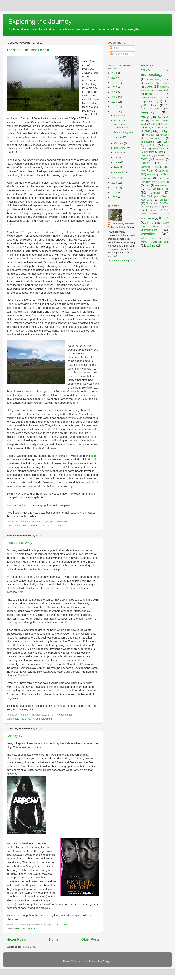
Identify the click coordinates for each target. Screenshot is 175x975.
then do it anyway (19, 543)
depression (148, 101)
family (145, 117)
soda (147, 206)
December (120, 115)
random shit (162, 185)
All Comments (119, 53)
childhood (147, 93)
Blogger (107, 961)
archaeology (151, 74)
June (117, 162)
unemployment (44, 718)
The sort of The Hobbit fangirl (28, 50)
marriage (146, 155)
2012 (114, 111)
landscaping (147, 141)
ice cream (150, 135)
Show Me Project (149, 196)
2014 (114, 101)
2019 (114, 77)
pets (147, 185)
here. (95, 376)
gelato (154, 124)
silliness (164, 199)
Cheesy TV (15, 736)
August (118, 152)
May (117, 167)
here (94, 455)
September (120, 148)
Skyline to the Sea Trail (157, 203)
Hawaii (165, 124)
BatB (17, 928)
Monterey (160, 159)
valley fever (148, 238)
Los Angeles (147, 152)
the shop (25, 718)
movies (34, 525)
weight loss (161, 241)
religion (148, 189)
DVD (25, 525)
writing (151, 245)
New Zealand (46, 525)
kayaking (164, 135)
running (155, 192)
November (120, 120)
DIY (166, 101)
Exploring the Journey (40, 21)
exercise (148, 113)
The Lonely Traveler (122, 223)
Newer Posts (16, 939)
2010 (114, 182)
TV (63, 525)
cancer (159, 90)
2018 (114, 82)
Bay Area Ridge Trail (157, 83)
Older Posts (90, 939)
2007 (114, 197)
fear (17, 718)
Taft (167, 206)
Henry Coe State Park (157, 127)
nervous (151, 174)
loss (161, 152)
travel (58, 525)
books (18, 525)
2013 (114, 106)
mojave (160, 155)
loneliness (158, 148)
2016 (114, 92)
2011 (114, 178)
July (116, 157)
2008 (114, 192)
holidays (164, 131)
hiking (148, 131)
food (143, 120)
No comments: (65, 714)
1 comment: (62, 521)
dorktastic (27, 928)
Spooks (157, 207)
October (119, 143)
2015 (114, 97)
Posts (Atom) (29, 946)
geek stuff (154, 121)
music (158, 166)
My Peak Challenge (155, 170)
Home (53, 939)
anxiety (145, 70)
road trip (163, 188)
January (119, 172)
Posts (114, 47)
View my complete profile (121, 260)
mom (144, 159)
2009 (114, 187)
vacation (148, 234)
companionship (149, 97)
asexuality (154, 80)
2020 (114, 73)
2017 (114, 87)
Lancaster (155, 138)
